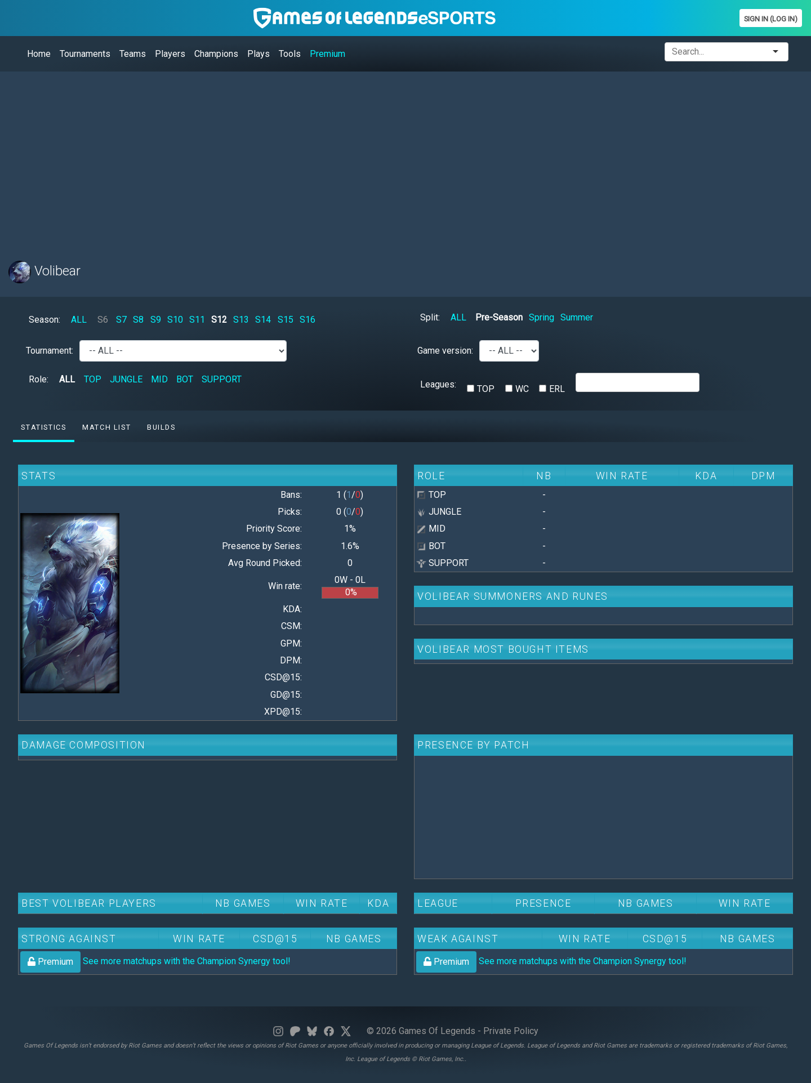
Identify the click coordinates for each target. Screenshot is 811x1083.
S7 (121, 319)
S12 (219, 319)
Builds (161, 427)
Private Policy (510, 1031)
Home (39, 53)
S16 (307, 319)
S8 (138, 319)
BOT (184, 379)
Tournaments (85, 53)
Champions (216, 53)
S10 (175, 319)
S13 (241, 319)
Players (170, 53)
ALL (79, 319)
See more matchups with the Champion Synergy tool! (155, 961)
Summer (576, 317)
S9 (155, 319)
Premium (327, 53)
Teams (132, 53)
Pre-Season (499, 317)
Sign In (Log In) (770, 19)
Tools (290, 53)
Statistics (43, 427)
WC (522, 389)
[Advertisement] (346, 159)
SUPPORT (222, 379)
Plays (258, 53)
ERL (557, 389)
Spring (541, 317)
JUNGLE (126, 379)
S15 (285, 319)
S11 (197, 319)
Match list (106, 427)
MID (159, 379)
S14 (263, 319)
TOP (92, 379)
